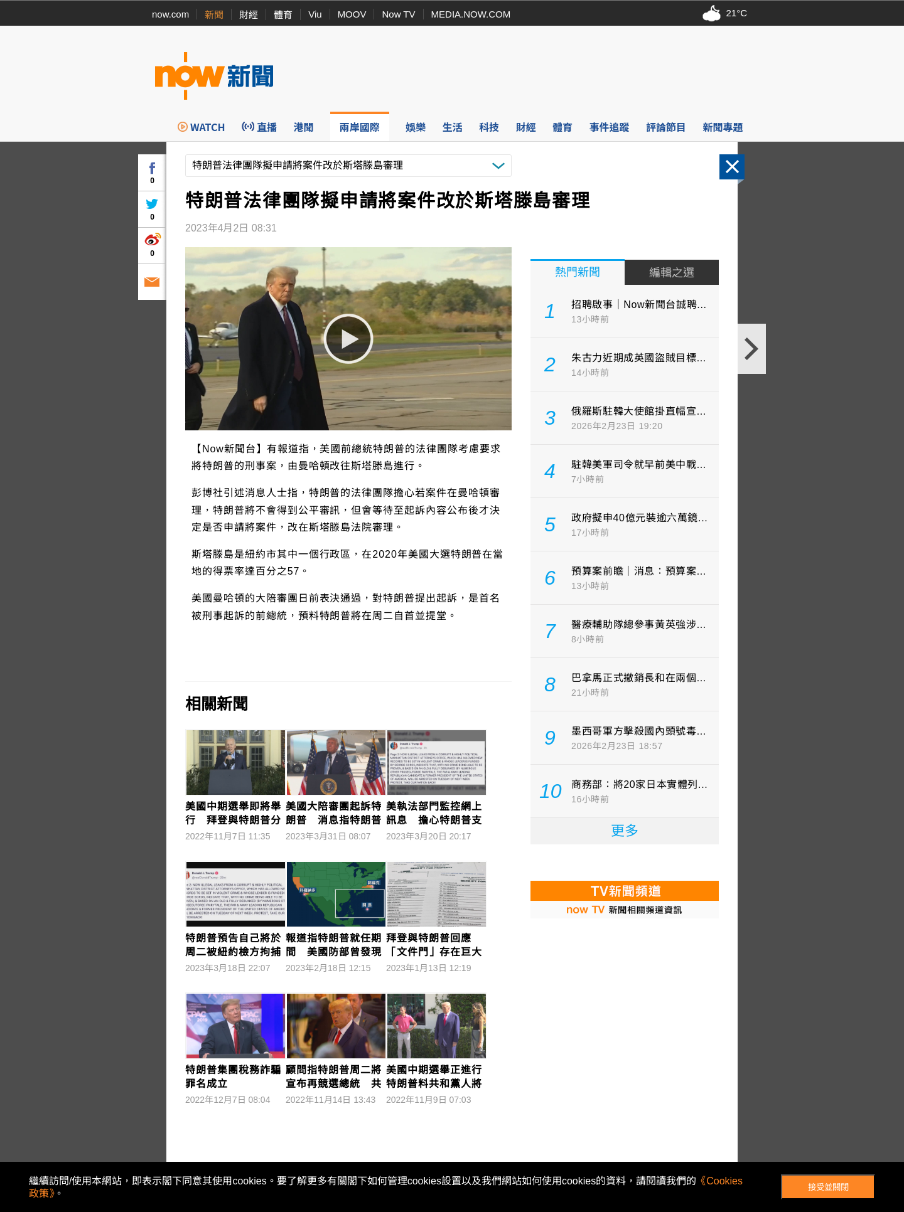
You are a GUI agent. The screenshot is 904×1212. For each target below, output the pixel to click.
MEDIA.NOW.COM (471, 14)
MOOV (352, 14)
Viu (314, 14)
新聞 (214, 14)
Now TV (398, 14)
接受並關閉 (828, 1187)
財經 (248, 14)
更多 (624, 831)
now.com (170, 14)
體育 (283, 14)
